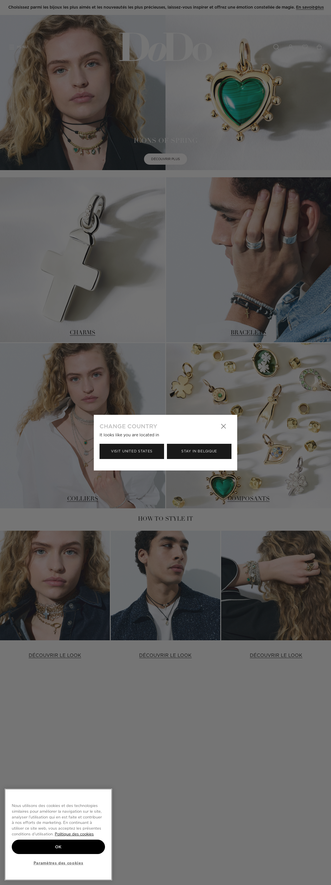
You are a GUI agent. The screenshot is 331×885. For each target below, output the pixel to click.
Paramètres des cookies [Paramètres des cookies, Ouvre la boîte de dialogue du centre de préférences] (58, 863)
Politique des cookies (74, 834)
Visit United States (132, 451)
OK (58, 847)
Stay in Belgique (199, 451)
